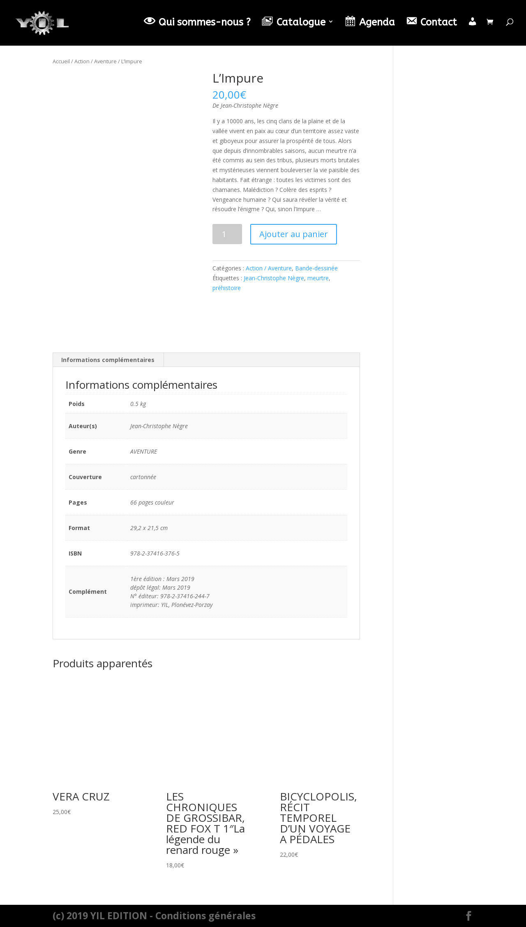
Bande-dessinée (316, 268)
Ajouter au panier (293, 234)
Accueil (61, 61)
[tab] (108, 360)
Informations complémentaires (108, 360)
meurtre (318, 278)
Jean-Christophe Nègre (274, 278)
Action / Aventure (95, 61)
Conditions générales (205, 915)
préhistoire (226, 288)
